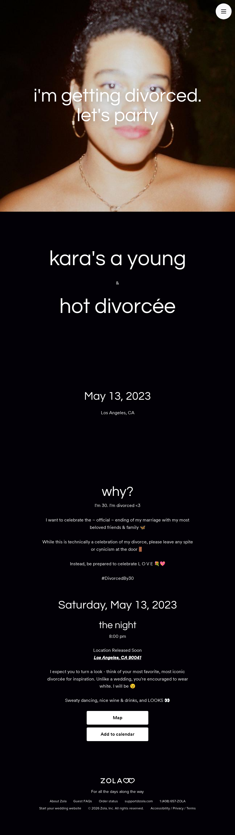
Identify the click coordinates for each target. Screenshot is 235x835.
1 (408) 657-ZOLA (173, 801)
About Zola (58, 801)
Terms (191, 808)
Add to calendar (117, 734)
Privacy (178, 808)
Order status (108, 801)
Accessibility (160, 808)
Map (117, 717)
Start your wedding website (60, 808)
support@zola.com (139, 801)
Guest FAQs (82, 801)
